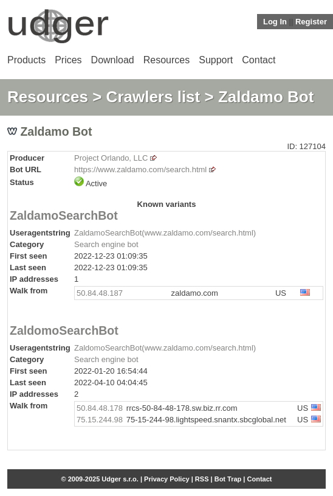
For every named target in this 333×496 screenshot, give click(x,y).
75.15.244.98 (100, 419)
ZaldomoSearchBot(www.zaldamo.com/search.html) (165, 347)
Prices (68, 60)
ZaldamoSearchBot (64, 215)
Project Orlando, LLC (111, 157)
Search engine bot (106, 244)
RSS (202, 479)
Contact (258, 60)
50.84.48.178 (100, 408)
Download (112, 60)
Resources (166, 60)
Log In (275, 21)
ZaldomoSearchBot (64, 330)
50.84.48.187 (100, 293)
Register (311, 21)
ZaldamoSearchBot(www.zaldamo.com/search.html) (165, 232)
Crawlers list (153, 97)
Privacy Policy (167, 479)
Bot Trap (228, 479)
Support (216, 60)
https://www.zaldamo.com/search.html (140, 169)
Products (26, 60)
